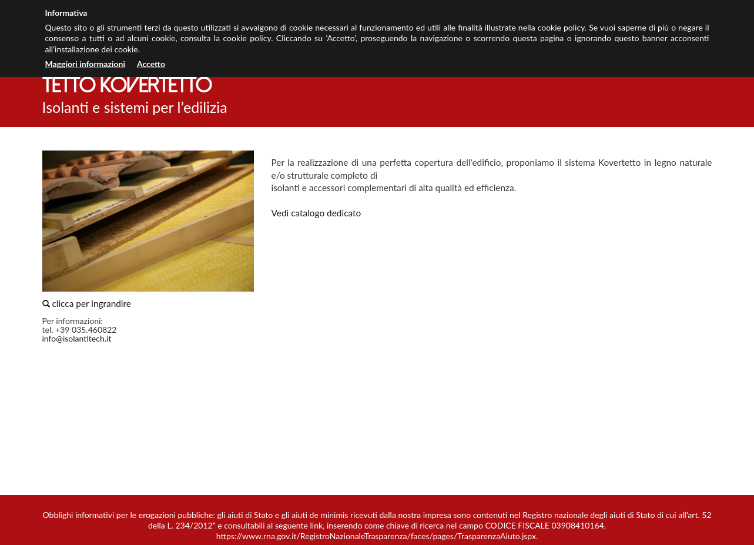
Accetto (151, 64)
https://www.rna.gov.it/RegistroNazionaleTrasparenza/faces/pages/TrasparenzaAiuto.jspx (376, 536)
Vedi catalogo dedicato (316, 213)
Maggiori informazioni (85, 64)
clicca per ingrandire (148, 230)
